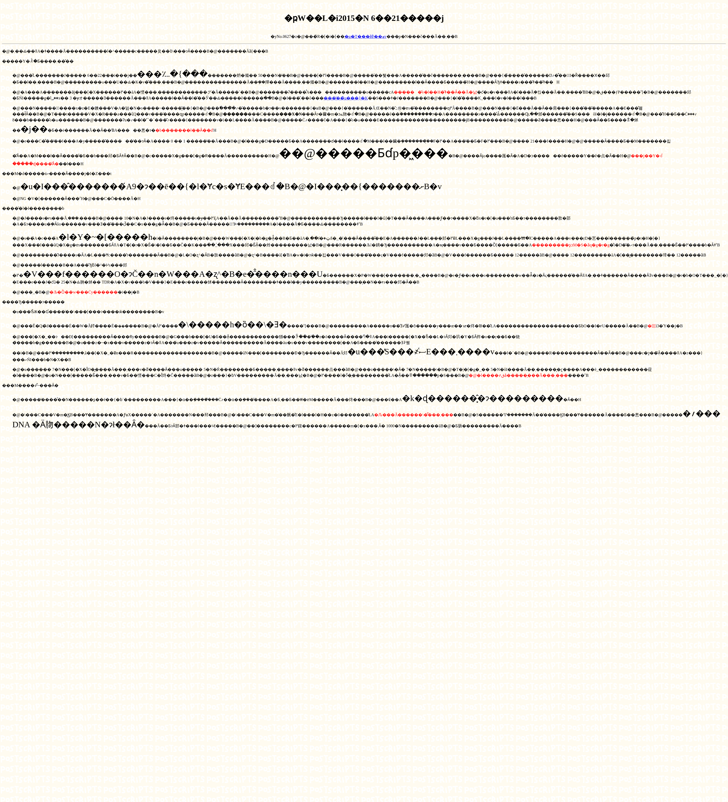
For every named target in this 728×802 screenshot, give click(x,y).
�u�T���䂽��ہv (366, 36)
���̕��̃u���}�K (346, 98)
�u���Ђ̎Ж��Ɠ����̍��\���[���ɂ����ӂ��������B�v (88, 312)
